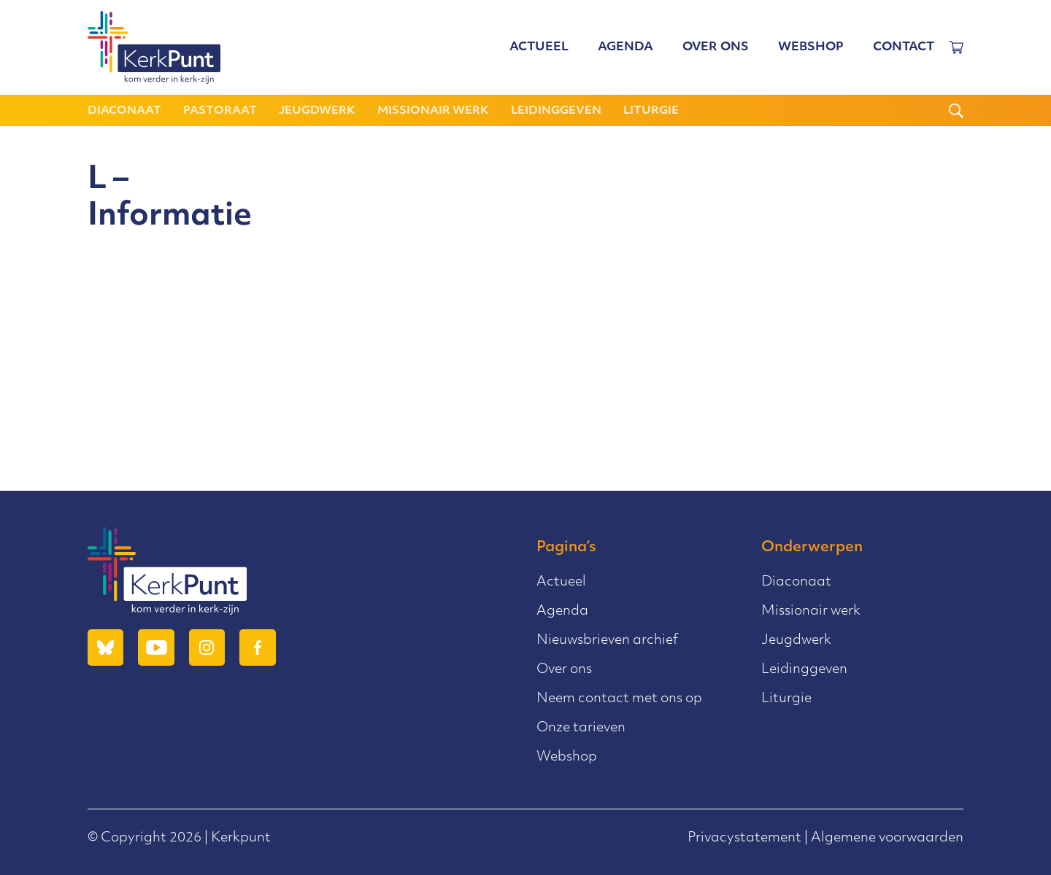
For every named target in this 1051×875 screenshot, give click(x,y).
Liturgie (651, 111)
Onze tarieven (580, 728)
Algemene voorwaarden (887, 838)
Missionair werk (433, 111)
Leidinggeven (556, 111)
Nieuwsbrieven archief (607, 641)
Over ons (715, 47)
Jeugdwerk (317, 111)
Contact (903, 47)
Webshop (811, 47)
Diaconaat (124, 111)
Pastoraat (220, 111)
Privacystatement (744, 838)
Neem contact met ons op (619, 699)
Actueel (539, 47)
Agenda (625, 47)
